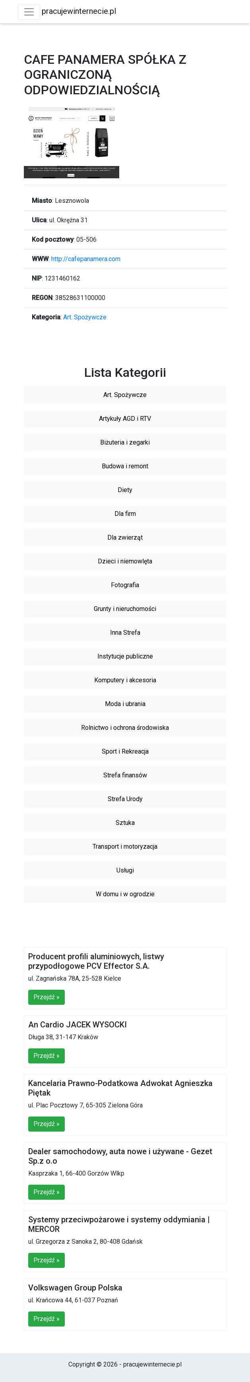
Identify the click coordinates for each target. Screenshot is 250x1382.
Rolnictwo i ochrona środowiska (125, 727)
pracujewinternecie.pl (79, 11)
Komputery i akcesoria (125, 680)
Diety (125, 490)
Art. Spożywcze (85, 317)
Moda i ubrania (125, 704)
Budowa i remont (125, 466)
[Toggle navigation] (29, 12)
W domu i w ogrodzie (125, 894)
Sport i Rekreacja (125, 751)
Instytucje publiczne (125, 656)
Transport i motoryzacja (125, 846)
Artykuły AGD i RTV (125, 418)
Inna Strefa (125, 632)
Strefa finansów (125, 775)
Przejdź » (46, 997)
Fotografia (125, 585)
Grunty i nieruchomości (125, 609)
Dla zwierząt (125, 537)
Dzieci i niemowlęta (125, 561)
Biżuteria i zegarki (125, 442)
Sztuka (125, 823)
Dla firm (125, 513)
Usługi (125, 870)
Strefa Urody (125, 799)
